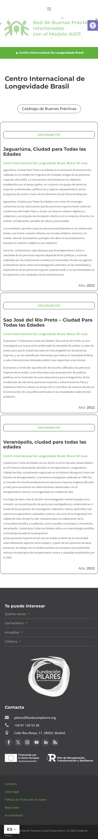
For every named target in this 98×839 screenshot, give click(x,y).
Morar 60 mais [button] (77, 163)
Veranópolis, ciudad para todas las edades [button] (44, 444)
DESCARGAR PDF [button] (49, 135)
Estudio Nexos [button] (57, 830)
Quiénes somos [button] (15, 614)
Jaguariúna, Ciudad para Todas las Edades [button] (44, 151)
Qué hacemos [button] (14, 623)
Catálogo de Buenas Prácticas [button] (49, 109)
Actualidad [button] (12, 632)
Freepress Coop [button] (39, 830)
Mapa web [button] (12, 807)
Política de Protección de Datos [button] (26, 799)
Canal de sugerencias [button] (24, 772)
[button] (93, 25)
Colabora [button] (11, 641)
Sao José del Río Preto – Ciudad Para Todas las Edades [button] (47, 322)
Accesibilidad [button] (14, 815)
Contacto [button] (11, 784)
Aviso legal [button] (12, 792)
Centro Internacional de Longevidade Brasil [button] (34, 163)
